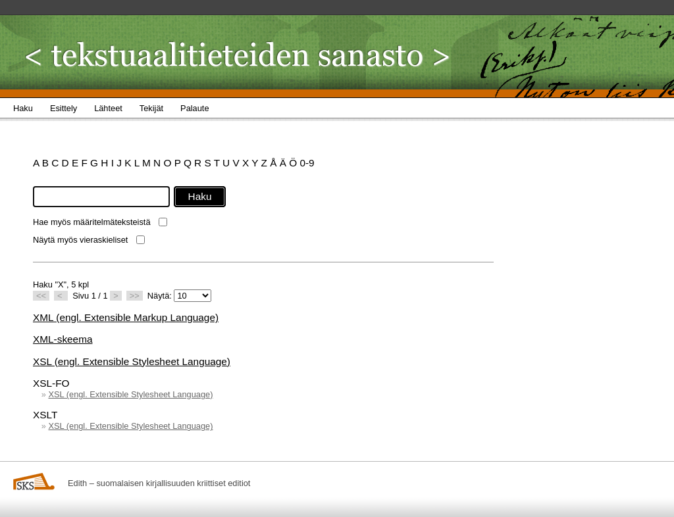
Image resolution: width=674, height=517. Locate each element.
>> (135, 296)
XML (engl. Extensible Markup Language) (126, 317)
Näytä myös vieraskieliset (80, 240)
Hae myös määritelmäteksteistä (92, 222)
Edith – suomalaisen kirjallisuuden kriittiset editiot (159, 483)
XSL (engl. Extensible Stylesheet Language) (131, 361)
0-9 (306, 162)
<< (41, 296)
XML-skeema (62, 339)
